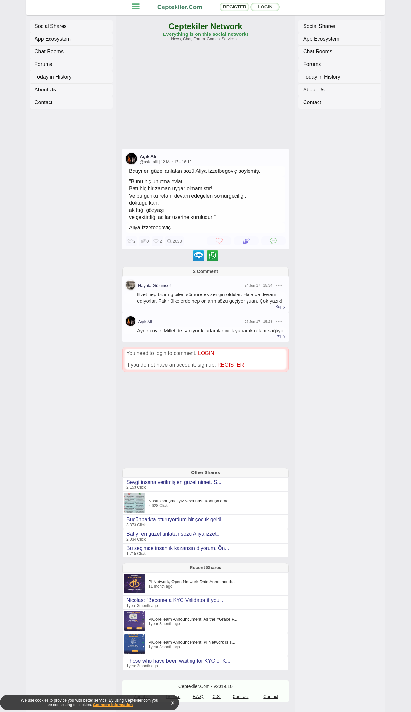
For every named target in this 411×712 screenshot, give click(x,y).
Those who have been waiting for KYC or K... (178, 661)
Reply (280, 306)
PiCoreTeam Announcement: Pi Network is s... (192, 642)
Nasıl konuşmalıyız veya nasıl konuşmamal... (191, 501)
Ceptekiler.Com (179, 7)
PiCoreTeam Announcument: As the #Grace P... (193, 619)
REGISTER (235, 6)
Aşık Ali (148, 156)
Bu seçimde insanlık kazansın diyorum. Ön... (177, 548)
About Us (45, 89)
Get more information (113, 705)
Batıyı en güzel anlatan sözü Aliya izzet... (173, 534)
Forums (43, 64)
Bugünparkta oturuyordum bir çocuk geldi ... (176, 519)
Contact (43, 102)
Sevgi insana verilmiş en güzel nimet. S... (173, 482)
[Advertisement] (205, 98)
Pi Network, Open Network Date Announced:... (192, 581)
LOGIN (265, 6)
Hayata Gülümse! (154, 285)
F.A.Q (198, 696)
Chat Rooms (49, 51)
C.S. (217, 696)
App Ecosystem (53, 39)
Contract (240, 696)
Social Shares (51, 26)
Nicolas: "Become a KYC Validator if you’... (175, 600)
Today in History (53, 77)
